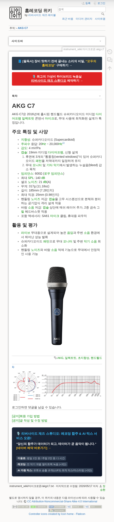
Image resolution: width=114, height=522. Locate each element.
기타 (49, 165)
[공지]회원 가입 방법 (26, 416)
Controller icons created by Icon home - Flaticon (57, 514)
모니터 (37, 165)
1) (63, 143)
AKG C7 (23, 28)
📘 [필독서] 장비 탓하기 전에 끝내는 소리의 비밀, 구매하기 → (57, 63)
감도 (24, 148)
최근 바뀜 (67, 18)
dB (43, 178)
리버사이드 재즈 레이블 (42, 15)
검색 (103, 13)
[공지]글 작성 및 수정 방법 (29, 420)
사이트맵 (100, 18)
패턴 (39, 160)
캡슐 (24, 152)
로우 (47, 173)
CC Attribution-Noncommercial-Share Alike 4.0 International (62, 501)
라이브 (25, 232)
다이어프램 (55, 152)
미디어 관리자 (84, 18)
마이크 (49, 118)
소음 (31, 207)
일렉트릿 (28, 118)
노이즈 (32, 182)
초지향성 (83, 358)
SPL (31, 178)
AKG (60, 358)
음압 (70, 232)
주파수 (25, 144)
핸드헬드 (96, 358)
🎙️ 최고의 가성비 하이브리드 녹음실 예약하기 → (57, 78)
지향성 (25, 139)
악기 (56, 165)
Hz (44, 144)
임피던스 (27, 173)
